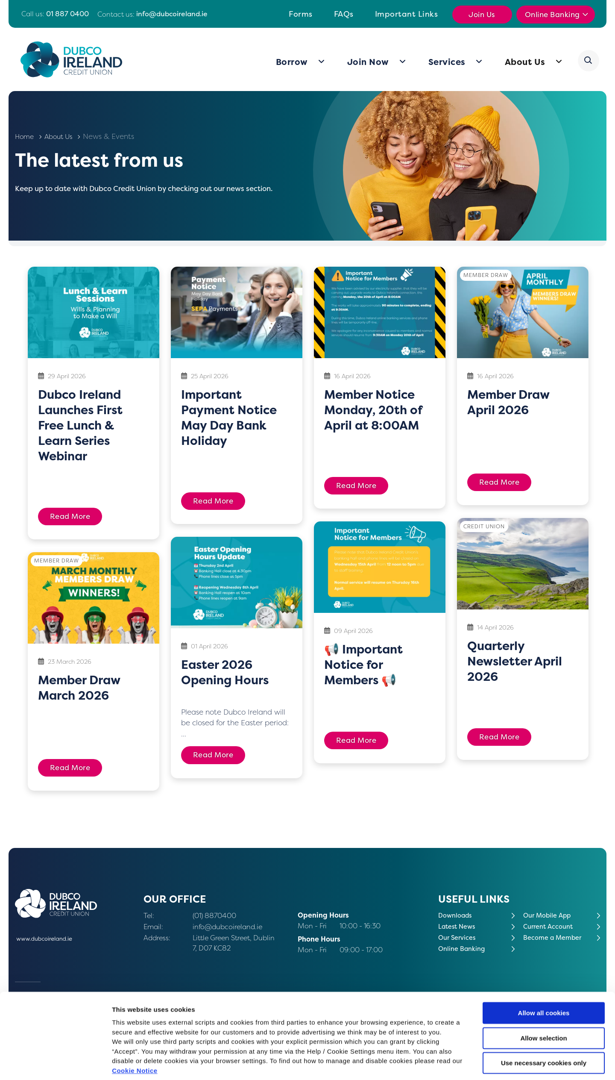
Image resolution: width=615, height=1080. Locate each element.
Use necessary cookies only (543, 1021)
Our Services (458, 937)
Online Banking (553, 14)
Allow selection (543, 996)
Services (447, 62)
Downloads (456, 915)
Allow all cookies (544, 971)
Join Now (369, 62)
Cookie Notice (135, 1029)
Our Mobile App (549, 915)
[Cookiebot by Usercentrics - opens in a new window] (55, 1063)
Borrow (293, 62)
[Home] (74, 59)
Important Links (406, 14)
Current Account (550, 926)
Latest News (458, 926)
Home (25, 136)
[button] (589, 60)
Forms (301, 14)
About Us (526, 62)
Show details (448, 1063)
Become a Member (554, 937)
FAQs (344, 14)
